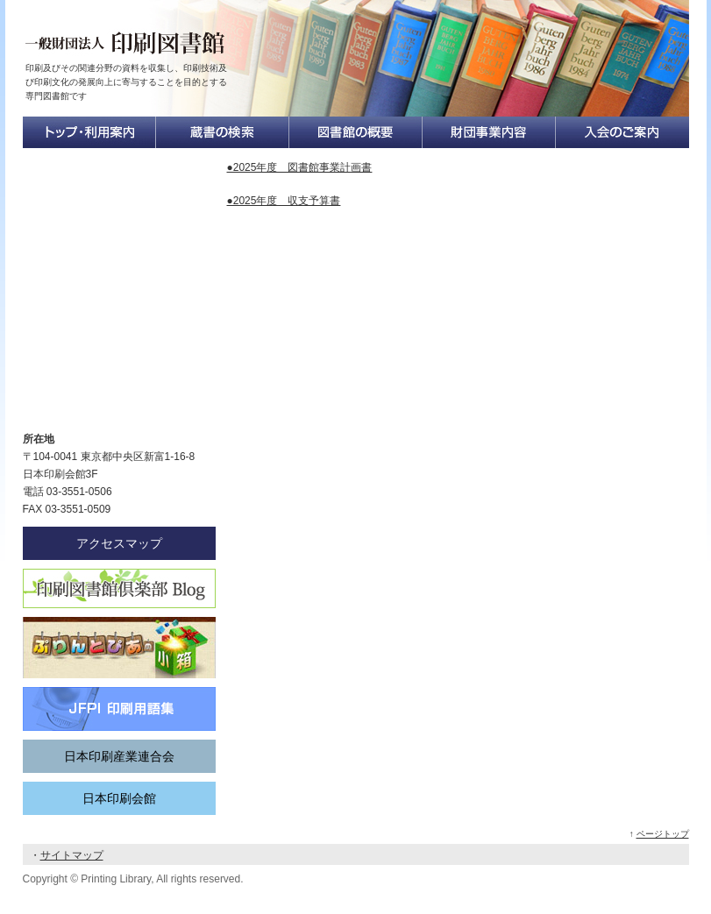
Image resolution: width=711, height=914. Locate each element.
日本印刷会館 (119, 798)
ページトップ (662, 834)
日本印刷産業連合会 (119, 756)
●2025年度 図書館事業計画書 (300, 167)
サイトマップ (71, 855)
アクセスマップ (119, 543)
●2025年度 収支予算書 (284, 201)
